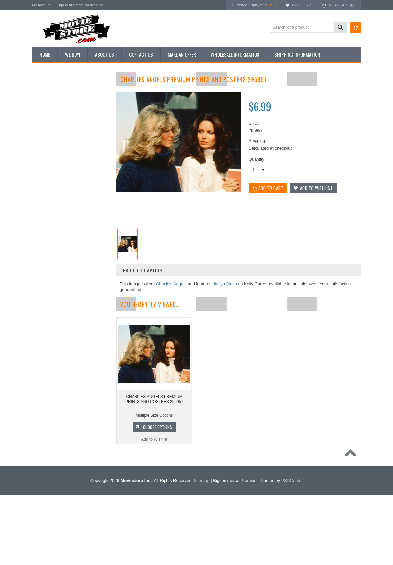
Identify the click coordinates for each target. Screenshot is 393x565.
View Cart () (341, 5)
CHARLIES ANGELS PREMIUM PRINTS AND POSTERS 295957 (154, 401)
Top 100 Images (50, 114)
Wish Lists (302, 5)
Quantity (256, 159)
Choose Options (74, 352)
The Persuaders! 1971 (55, 468)
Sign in (62, 5)
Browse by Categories (55, 125)
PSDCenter (292, 550)
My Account (41, 5)
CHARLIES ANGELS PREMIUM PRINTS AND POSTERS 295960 (72, 325)
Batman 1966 (47, 401)
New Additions (48, 92)
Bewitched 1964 (50, 479)
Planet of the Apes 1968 (56, 457)
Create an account (88, 5)
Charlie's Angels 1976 (55, 423)
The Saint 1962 (49, 490)
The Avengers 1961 (53, 412)
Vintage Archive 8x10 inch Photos (65, 103)
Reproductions (48, 136)
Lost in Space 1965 (53, 435)
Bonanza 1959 (48, 501)
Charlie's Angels (171, 283)
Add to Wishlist (71, 365)
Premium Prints (49, 158)
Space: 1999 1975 (52, 445)
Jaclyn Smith (225, 283)
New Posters (47, 147)
